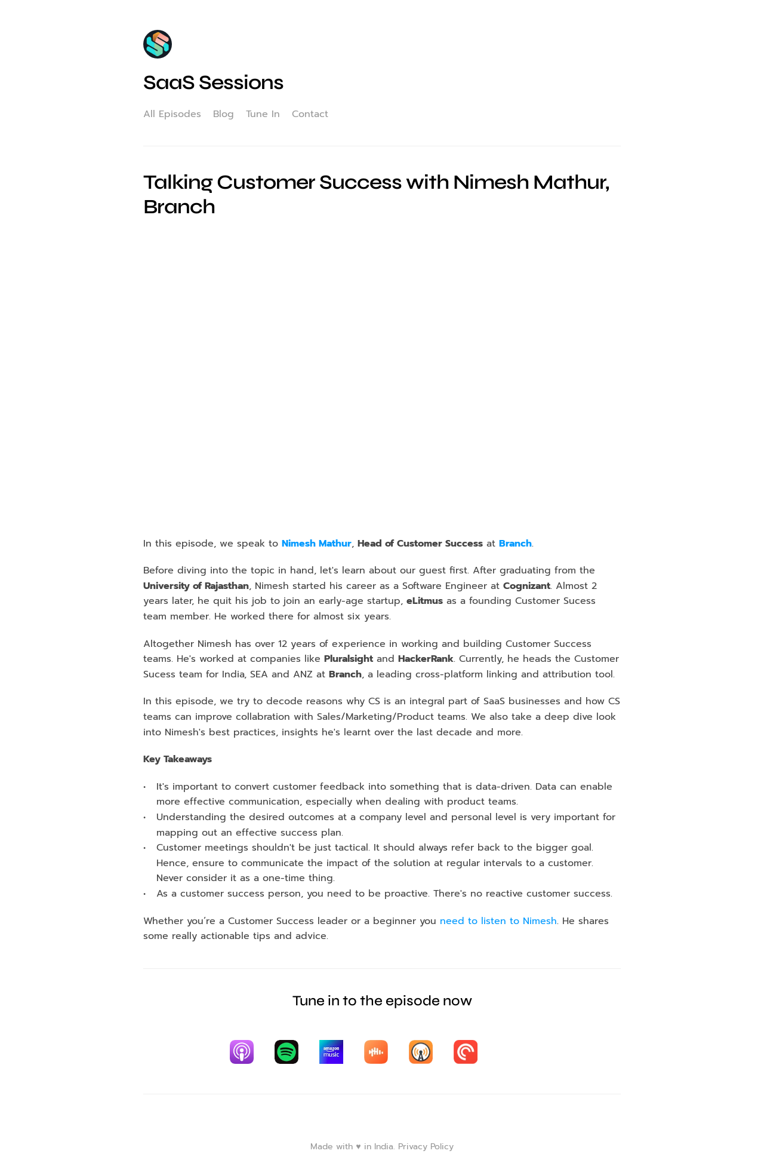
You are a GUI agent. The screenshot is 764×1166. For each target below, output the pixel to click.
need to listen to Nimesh (498, 921)
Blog (223, 114)
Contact (310, 114)
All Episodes (172, 114)
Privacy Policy (426, 1146)
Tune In (263, 114)
